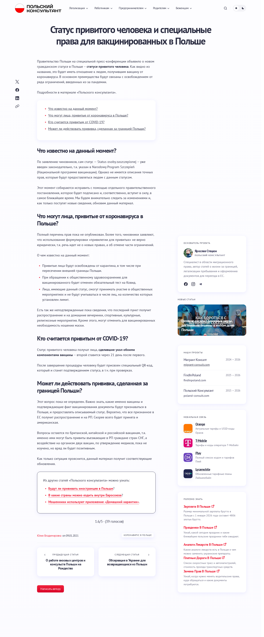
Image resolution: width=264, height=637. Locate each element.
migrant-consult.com (197, 364)
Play (198, 453)
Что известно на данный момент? (73, 109)
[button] (225, 8)
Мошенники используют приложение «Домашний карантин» (93, 502)
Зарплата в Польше (197, 506)
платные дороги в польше (202, 558)
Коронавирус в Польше (138, 535)
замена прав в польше (200, 571)
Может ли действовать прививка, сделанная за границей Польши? (97, 129)
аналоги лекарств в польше (203, 544)
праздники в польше (198, 527)
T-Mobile (201, 440)
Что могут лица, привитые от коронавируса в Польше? (88, 115)
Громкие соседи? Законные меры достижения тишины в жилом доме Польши (207, 325)
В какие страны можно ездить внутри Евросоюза (85, 495)
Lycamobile (202, 469)
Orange (200, 424)
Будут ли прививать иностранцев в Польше (80, 488)
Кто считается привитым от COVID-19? (76, 122)
